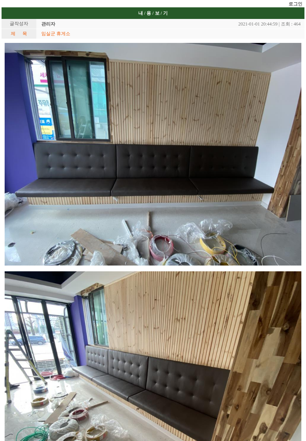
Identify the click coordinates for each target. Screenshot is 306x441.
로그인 (296, 4)
